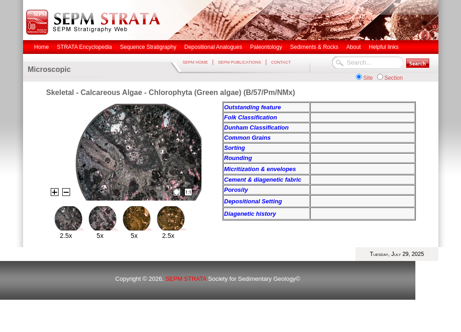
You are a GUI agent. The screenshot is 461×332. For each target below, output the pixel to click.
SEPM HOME (195, 62)
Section (393, 78)
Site (368, 78)
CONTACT (281, 62)
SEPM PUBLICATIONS (239, 62)
